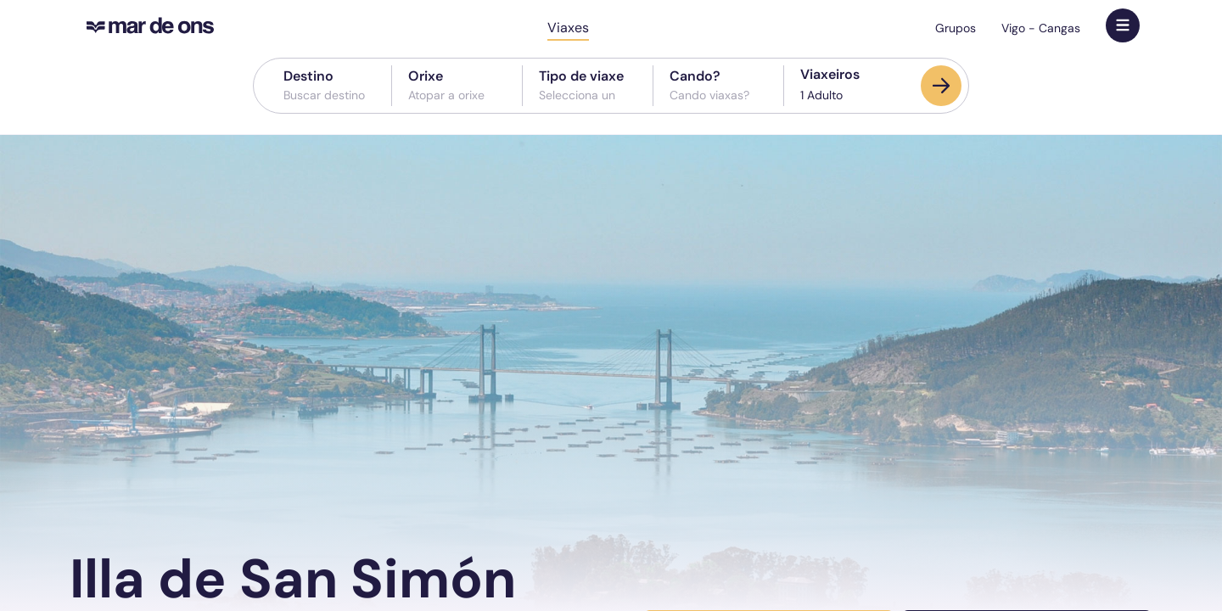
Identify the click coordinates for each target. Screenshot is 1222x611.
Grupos (955, 28)
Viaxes (568, 27)
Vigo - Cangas (1040, 28)
